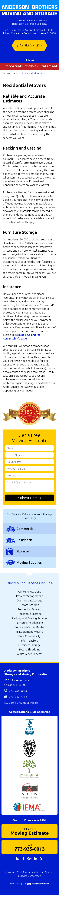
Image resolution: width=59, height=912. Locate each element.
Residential (25, 540)
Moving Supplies (29, 562)
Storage (22, 551)
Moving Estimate (29, 831)
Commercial (25, 528)
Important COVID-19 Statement (31, 66)
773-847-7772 (18, 696)
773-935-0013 (29, 45)
